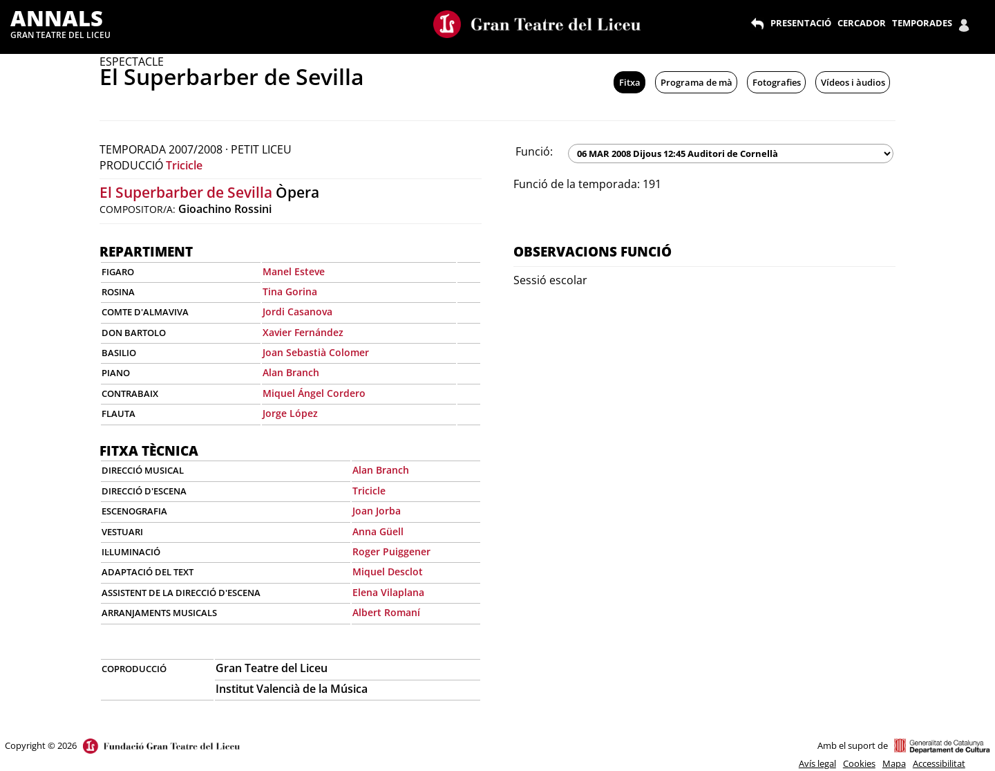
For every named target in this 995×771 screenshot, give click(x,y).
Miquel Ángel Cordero (314, 393)
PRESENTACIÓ (800, 23)
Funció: (534, 151)
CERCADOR (861, 23)
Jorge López (290, 413)
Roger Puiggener (391, 551)
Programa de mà (696, 82)
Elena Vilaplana (388, 592)
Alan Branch (291, 372)
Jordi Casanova (297, 311)
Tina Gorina (290, 291)
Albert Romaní (386, 612)
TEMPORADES (922, 23)
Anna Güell (378, 531)
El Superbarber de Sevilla (186, 192)
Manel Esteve (294, 271)
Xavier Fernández (303, 332)
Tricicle (184, 165)
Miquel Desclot (387, 571)
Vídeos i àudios (853, 82)
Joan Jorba (376, 510)
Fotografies (776, 82)
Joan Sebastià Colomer (316, 352)
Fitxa (630, 82)
